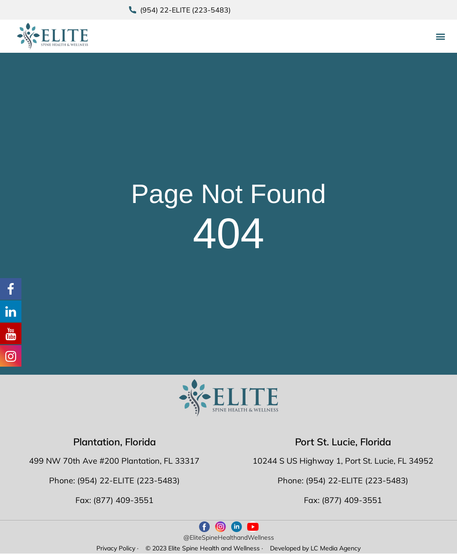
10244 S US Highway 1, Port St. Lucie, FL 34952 (343, 461)
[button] (440, 36)
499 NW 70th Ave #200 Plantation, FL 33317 (114, 461)
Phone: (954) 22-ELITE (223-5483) (114, 480)
